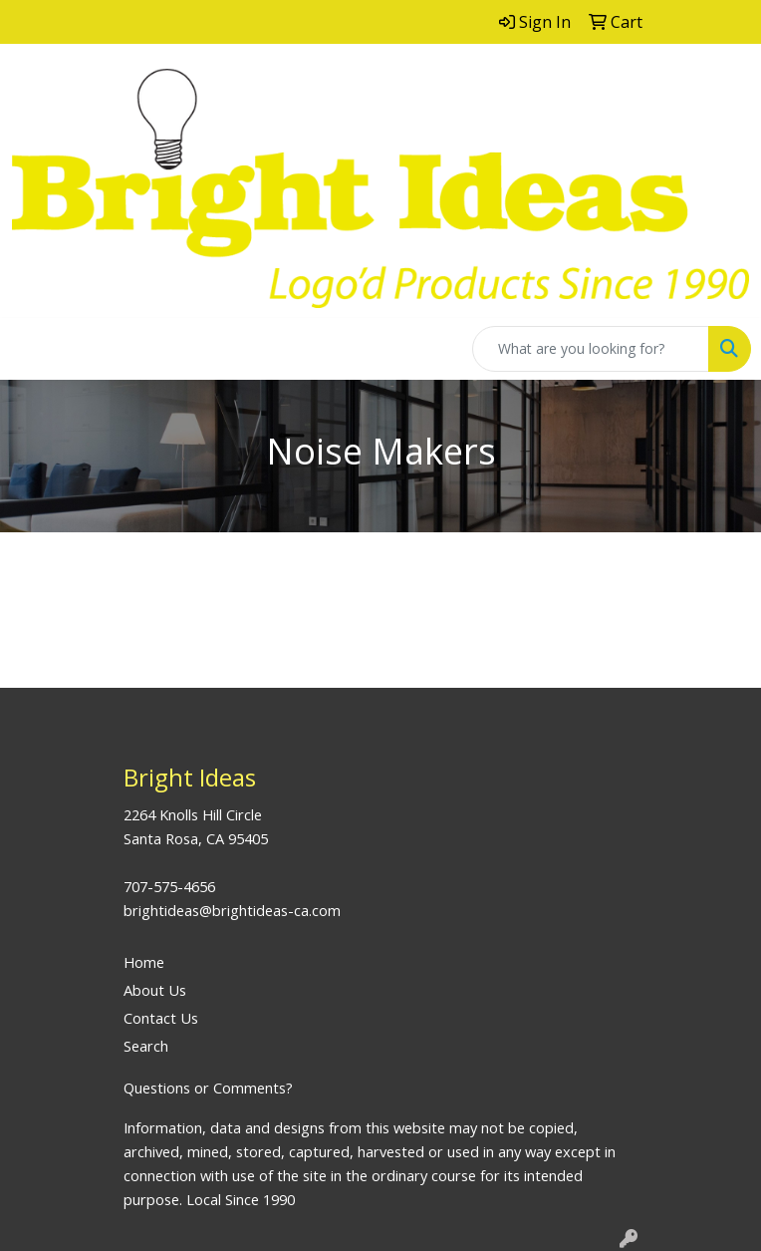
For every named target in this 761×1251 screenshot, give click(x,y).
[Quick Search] (590, 349)
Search (146, 1046)
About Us (155, 990)
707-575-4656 (169, 886)
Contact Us (161, 1018)
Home (144, 962)
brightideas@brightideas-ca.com (232, 910)
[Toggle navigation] (31, 349)
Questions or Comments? (208, 1087)
